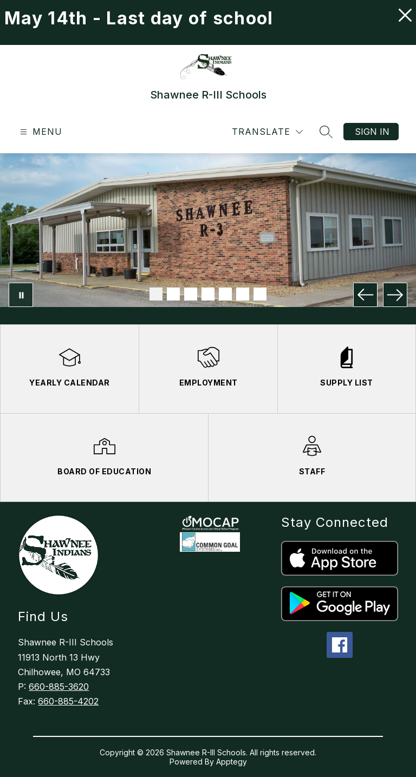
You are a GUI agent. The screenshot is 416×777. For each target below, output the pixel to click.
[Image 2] (173, 294)
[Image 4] (208, 294)
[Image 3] (190, 294)
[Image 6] (242, 294)
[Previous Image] (365, 295)
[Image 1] (156, 294)
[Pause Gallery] (21, 295)
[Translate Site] (267, 132)
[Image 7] (259, 294)
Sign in (372, 131)
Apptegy (231, 761)
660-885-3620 (59, 686)
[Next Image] (395, 295)
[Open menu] (39, 132)
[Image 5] (225, 294)
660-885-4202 (68, 701)
